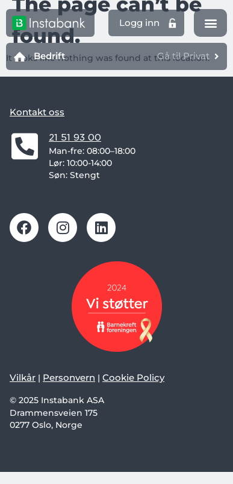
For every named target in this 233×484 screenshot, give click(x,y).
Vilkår (23, 377)
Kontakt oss (37, 112)
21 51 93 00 (75, 137)
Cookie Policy (133, 377)
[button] (210, 23)
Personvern (69, 377)
